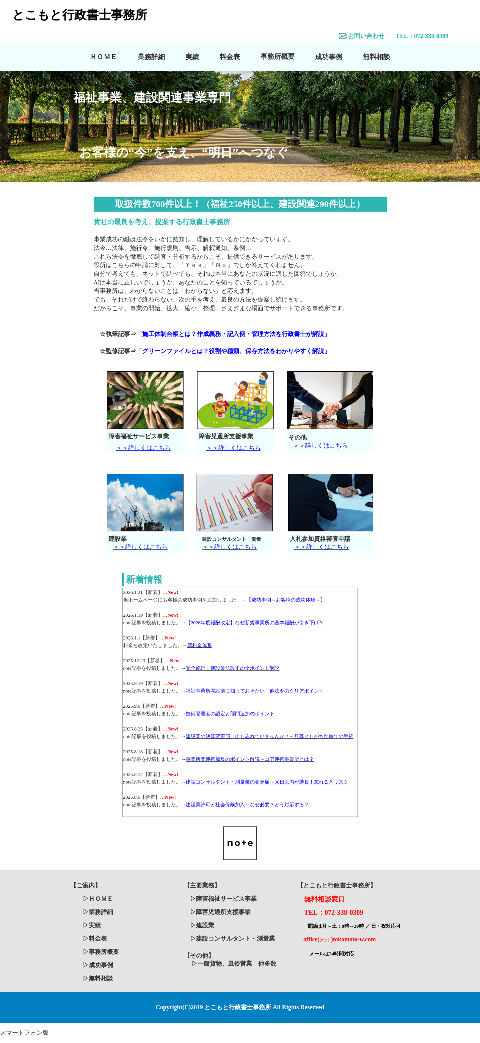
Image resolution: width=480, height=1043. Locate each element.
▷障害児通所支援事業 (220, 912)
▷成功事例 (98, 965)
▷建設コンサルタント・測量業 (232, 938)
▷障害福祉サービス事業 (223, 898)
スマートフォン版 (24, 1032)
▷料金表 (95, 938)
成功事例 (328, 57)
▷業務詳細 (98, 912)
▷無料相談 (98, 978)
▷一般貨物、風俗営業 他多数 (233, 963)
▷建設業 (202, 925)
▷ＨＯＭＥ (98, 898)
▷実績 (92, 925)
